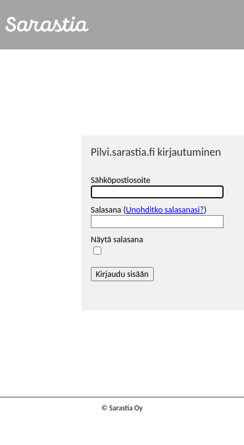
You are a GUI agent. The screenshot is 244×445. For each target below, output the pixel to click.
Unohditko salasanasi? (165, 210)
